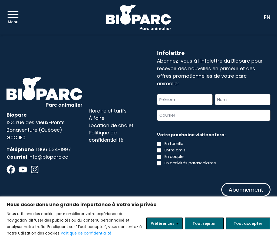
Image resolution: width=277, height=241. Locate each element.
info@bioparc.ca (48, 157)
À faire (96, 118)
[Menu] (13, 14)
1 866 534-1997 (53, 149)
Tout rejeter (204, 223)
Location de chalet (111, 125)
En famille (173, 143)
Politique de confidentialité (86, 233)
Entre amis (175, 150)
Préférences (162, 223)
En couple (174, 156)
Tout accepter (248, 223)
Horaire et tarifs (108, 110)
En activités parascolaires (190, 163)
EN (267, 17)
